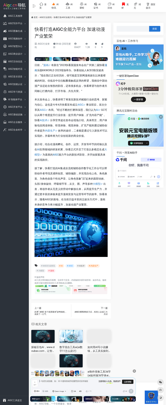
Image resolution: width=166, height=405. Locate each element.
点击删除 (68, 283)
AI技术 (43, 120)
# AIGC (70, 266)
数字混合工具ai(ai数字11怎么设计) (71, 349)
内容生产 (50, 130)
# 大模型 (40, 271)
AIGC (80, 104)
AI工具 (37, 280)
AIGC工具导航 (56, 283)
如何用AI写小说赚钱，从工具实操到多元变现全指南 (98, 349)
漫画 (45, 65)
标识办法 (83, 402)
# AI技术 (80, 266)
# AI (61, 266)
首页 (36, 17)
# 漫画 (51, 271)
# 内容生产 (93, 266)
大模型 (97, 183)
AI (97, 109)
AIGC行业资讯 (46, 17)
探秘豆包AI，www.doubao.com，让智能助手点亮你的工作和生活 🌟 (42, 349)
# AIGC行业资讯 (48, 266)
